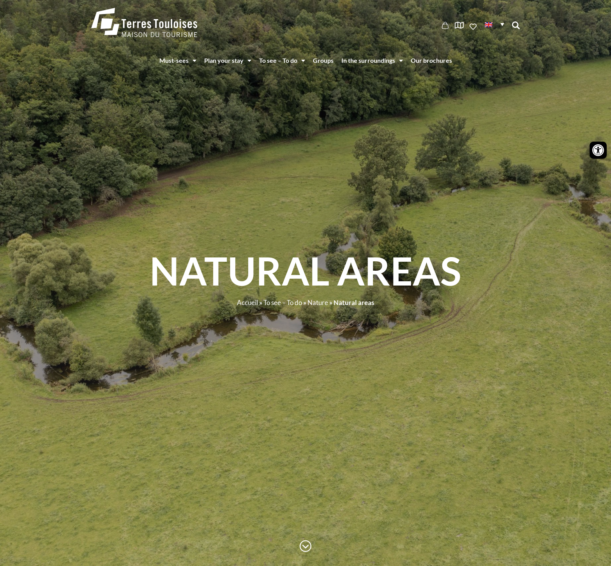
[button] (494, 24)
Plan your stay (227, 60)
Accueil (247, 302)
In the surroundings (372, 60)
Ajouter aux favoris (474, 26)
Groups (323, 60)
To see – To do (282, 60)
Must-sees (177, 60)
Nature (317, 302)
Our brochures (431, 60)
